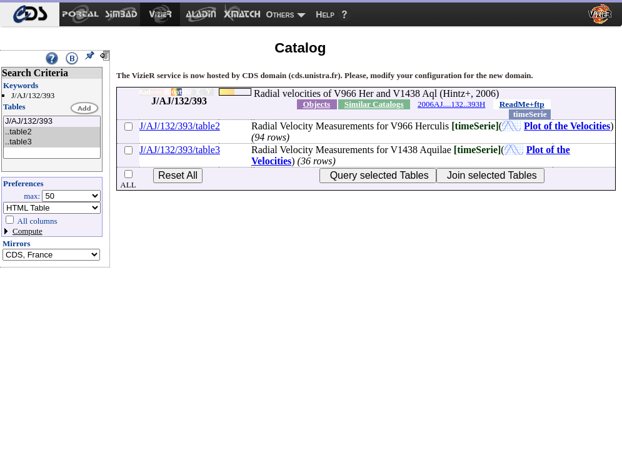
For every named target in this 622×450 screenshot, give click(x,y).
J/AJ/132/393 (52, 121)
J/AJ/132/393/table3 (179, 149)
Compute (28, 231)
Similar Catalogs (374, 104)
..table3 (52, 142)
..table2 (52, 132)
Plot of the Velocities (567, 126)
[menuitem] (29, 14)
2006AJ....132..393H (451, 104)
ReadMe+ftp (521, 104)
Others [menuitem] (280, 14)
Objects (316, 104)
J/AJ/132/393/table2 (179, 126)
